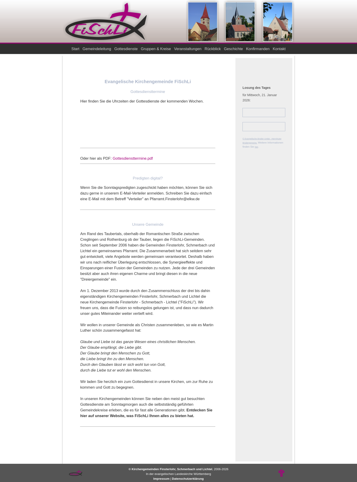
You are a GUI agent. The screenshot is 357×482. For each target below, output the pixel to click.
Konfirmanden (258, 49)
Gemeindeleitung (97, 49)
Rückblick (213, 49)
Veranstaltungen (187, 49)
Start (75, 49)
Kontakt (279, 49)
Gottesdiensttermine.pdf (133, 158)
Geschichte (233, 49)
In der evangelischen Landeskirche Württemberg (178, 474)
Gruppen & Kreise (156, 49)
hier (256, 147)
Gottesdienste (126, 49)
